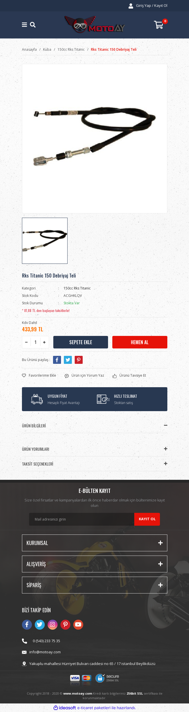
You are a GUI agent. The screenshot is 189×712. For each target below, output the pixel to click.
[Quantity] (35, 342)
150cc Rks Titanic (77, 288)
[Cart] (160, 25)
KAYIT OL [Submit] (147, 518)
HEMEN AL (140, 342)
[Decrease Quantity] (26, 342)
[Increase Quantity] (44, 342)
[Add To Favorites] (39, 375)
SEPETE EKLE (80, 342)
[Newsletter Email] (94, 519)
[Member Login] (148, 6)
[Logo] (94, 25)
